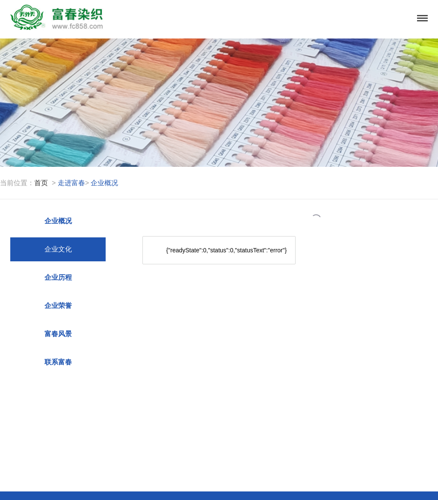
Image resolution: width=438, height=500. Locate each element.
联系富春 (58, 362)
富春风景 (58, 333)
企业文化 (58, 249)
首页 (41, 182)
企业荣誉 (58, 305)
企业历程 (58, 277)
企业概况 (58, 221)
